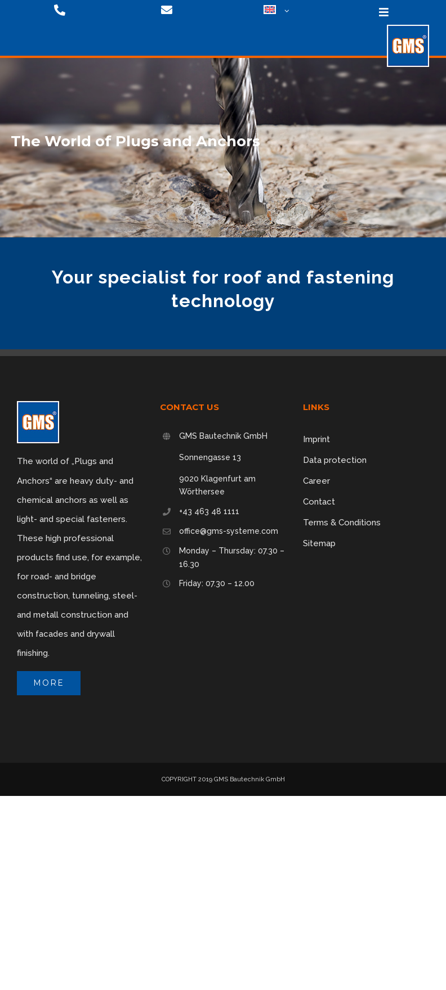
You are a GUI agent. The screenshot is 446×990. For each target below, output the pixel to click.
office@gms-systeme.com (228, 531)
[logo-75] (408, 29)
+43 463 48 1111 (209, 511)
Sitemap (319, 543)
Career (316, 481)
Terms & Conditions (342, 523)
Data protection (335, 460)
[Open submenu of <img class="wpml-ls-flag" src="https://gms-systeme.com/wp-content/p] (284, 11)
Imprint (316, 439)
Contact (319, 502)
